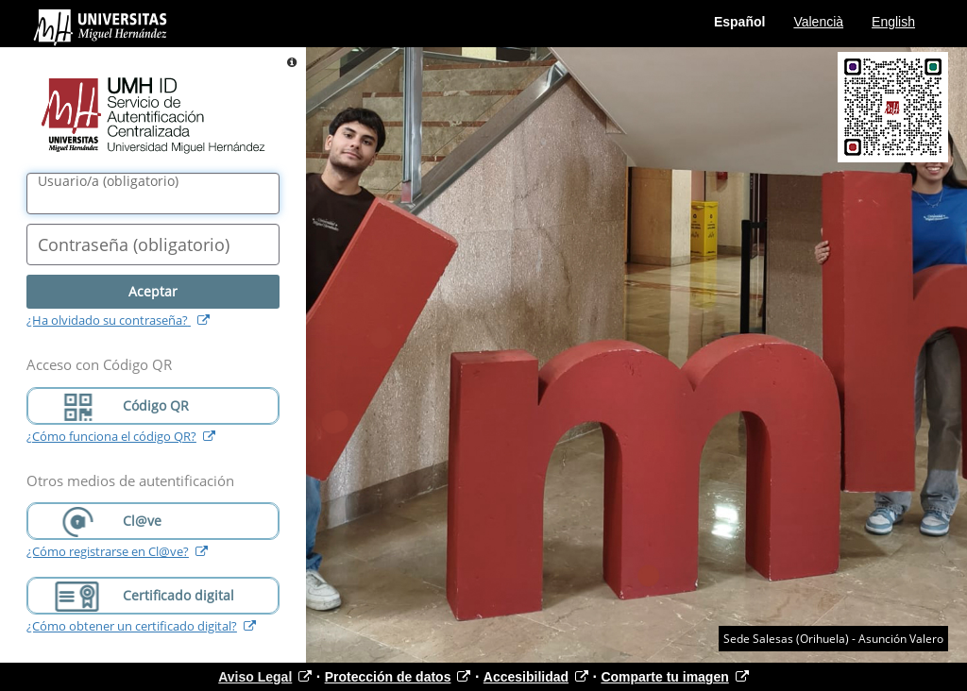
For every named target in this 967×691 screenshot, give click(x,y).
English (893, 21)
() (108, 181)
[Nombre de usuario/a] (153, 193)
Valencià (818, 21)
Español (739, 21)
